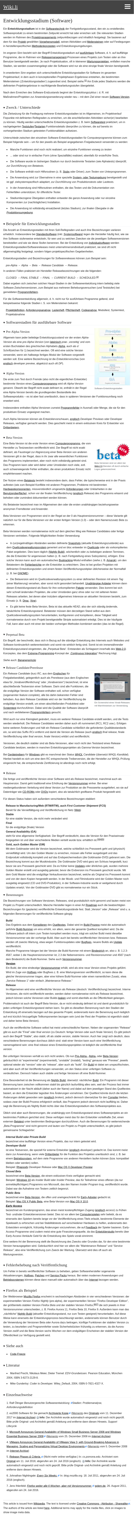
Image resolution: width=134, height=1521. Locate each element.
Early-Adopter (89, 1197)
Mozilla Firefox (32, 1296)
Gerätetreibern (16, 754)
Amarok (111, 560)
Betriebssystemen (13, 1279)
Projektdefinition (15, 310)
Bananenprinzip (27, 660)
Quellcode (93, 547)
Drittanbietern (11, 427)
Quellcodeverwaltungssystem (29, 547)
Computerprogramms (45, 383)
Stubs (66, 171)
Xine (32, 600)
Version (10, 963)
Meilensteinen (95, 41)
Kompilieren (40, 924)
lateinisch (55, 342)
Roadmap (91, 905)
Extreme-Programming (41, 653)
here (47, 1508)
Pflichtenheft (73, 310)
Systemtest (9, 708)
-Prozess (92, 924)
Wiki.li (10, 7)
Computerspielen (90, 1214)
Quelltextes (59, 924)
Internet (93, 1279)
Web (77, 810)
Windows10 (24, 1180)
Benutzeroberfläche (14, 493)
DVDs (44, 791)
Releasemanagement (54, 57)
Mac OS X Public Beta (29, 1201)
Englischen (59, 673)
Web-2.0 (98, 466)
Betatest (19, 1121)
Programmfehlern (28, 292)
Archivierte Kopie (58, 1413)
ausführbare (87, 52)
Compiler (113, 1097)
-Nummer (24, 929)
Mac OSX (75, 1167)
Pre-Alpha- (81, 1056)
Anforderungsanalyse (38, 310)
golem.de (100, 1485)
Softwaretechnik (55, 28)
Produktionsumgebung (20, 212)
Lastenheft (58, 310)
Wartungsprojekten (98, 61)
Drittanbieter (52, 1154)
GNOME (22, 573)
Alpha (61, 346)
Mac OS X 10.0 (79, 1201)
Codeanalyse (89, 310)
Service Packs (58, 1275)
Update (118, 942)
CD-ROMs (28, 791)
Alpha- (92, 1056)
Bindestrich (98, 950)
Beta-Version (110, 1056)
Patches (39, 1275)
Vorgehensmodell (49, 41)
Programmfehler (70, 407)
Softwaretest (98, 122)
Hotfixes (32, 972)
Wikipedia (39, 1503)
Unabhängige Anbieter (98, 583)
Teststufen (28, 126)
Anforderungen (74, 489)
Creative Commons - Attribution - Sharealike (102, 1503)
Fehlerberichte (33, 564)
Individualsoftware (99, 242)
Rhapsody (22, 1167)
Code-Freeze (17, 1354)
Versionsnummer (78, 783)
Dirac (26, 600)
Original (11, 1461)
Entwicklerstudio (105, 1231)
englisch (8, 363)
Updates (80, 866)
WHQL (79, 754)
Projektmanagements (44, 37)
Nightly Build (56, 551)
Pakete (80, 587)
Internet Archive (26, 1417)
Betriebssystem (23, 1158)
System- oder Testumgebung (89, 177)
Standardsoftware (46, 234)
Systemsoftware (73, 234)
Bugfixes (86, 942)
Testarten (40, 126)
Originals (94, 1413)
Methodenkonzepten (44, 46)
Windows (34, 754)
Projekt (22, 41)
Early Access (14, 1206)
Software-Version (119, 96)
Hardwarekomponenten (16, 489)
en (62, 998)
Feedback (91, 1227)
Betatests (29, 480)
